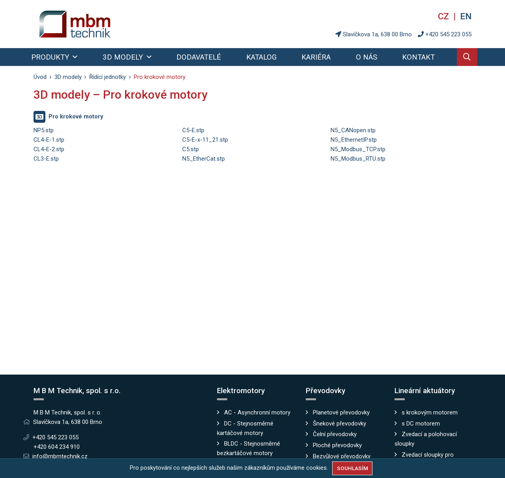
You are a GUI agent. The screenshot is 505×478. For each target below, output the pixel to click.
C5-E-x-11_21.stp (205, 139)
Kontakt (418, 57)
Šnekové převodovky (339, 423)
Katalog (261, 57)
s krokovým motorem (430, 412)
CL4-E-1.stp (49, 139)
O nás (366, 57)
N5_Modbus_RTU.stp (358, 158)
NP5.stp (44, 130)
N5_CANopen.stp (353, 130)
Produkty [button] (51, 57)
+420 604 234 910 (57, 446)
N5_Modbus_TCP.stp (358, 149)
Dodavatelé (198, 57)
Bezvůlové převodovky (341, 456)
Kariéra (316, 57)
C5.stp (190, 149)
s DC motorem (421, 423)
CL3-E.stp (46, 158)
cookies (316, 467)
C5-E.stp (193, 130)
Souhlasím (352, 468)
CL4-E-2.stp (49, 149)
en (465, 16)
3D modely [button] (124, 57)
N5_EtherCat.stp (203, 158)
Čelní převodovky (335, 434)
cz (444, 16)
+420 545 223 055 (448, 34)
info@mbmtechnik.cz (60, 456)
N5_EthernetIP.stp (354, 139)
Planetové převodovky (341, 412)
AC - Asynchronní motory (257, 412)
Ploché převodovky (337, 445)
